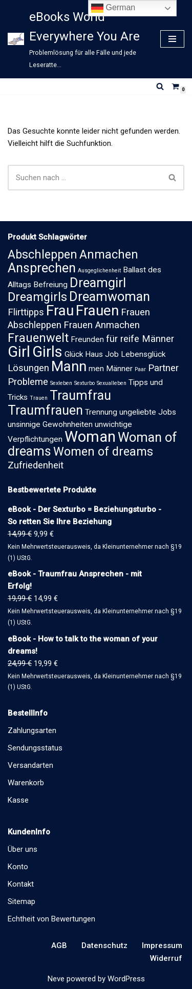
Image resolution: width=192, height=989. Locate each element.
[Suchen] (160, 86)
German (113, 8)
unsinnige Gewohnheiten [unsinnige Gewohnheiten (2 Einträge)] (50, 424)
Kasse (18, 800)
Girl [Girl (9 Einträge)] (19, 351)
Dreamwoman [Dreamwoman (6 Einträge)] (109, 296)
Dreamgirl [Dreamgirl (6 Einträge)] (98, 282)
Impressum (162, 945)
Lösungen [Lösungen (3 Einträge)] (28, 368)
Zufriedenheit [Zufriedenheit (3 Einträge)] (35, 465)
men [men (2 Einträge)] (96, 368)
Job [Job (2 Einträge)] (112, 354)
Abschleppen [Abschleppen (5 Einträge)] (42, 254)
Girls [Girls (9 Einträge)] (47, 351)
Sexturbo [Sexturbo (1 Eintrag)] (84, 383)
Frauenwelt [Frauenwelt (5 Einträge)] (38, 338)
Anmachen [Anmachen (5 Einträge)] (108, 254)
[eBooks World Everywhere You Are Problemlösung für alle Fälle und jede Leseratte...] (76, 39)
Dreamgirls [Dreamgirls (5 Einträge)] (37, 297)
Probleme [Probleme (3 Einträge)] (28, 382)
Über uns (22, 849)
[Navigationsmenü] (172, 39)
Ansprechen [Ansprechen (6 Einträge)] (42, 268)
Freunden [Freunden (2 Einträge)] (87, 339)
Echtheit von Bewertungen (51, 918)
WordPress (126, 978)
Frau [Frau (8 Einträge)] (60, 310)
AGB (59, 945)
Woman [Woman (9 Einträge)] (90, 436)
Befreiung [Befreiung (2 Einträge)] (50, 284)
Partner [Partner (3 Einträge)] (163, 368)
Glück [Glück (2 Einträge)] (74, 354)
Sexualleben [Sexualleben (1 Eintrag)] (111, 383)
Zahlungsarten (32, 730)
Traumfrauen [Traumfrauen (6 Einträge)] (45, 410)
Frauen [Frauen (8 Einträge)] (97, 310)
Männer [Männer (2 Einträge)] (119, 368)
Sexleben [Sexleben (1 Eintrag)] (61, 383)
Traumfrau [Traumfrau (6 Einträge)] (80, 395)
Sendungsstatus (35, 747)
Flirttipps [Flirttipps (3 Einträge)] (26, 312)
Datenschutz (104, 945)
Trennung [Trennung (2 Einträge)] (101, 412)
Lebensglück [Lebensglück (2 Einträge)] (143, 354)
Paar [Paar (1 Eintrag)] (140, 369)
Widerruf (166, 958)
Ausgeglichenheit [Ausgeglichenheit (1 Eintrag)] (99, 270)
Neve (56, 978)
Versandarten (30, 765)
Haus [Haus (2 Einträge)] (94, 354)
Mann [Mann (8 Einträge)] (69, 366)
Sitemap (21, 901)
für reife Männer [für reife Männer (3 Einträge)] (140, 339)
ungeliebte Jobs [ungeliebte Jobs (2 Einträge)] (147, 412)
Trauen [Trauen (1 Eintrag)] (39, 398)
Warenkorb (26, 782)
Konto (18, 866)
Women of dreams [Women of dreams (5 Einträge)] (103, 451)
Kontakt (21, 884)
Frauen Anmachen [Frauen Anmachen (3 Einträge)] (101, 325)
